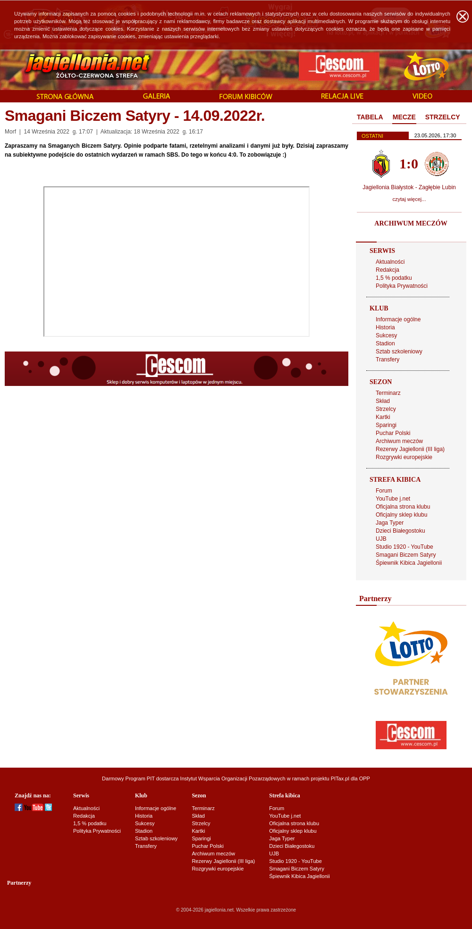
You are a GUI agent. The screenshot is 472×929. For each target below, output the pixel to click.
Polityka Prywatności (402, 286)
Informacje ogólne (398, 319)
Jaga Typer (390, 522)
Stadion (385, 343)
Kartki (383, 417)
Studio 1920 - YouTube (404, 547)
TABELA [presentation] (370, 117)
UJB (381, 539)
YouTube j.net (393, 498)
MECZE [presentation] (404, 117)
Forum (384, 490)
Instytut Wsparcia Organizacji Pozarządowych (233, 778)
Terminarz (388, 393)
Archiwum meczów (399, 441)
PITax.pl (340, 778)
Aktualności (390, 262)
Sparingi (386, 425)
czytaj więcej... (409, 199)
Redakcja (387, 270)
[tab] (370, 117)
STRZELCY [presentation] (442, 117)
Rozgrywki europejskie (404, 457)
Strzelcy (386, 409)
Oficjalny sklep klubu (401, 514)
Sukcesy (386, 335)
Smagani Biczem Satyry (406, 555)
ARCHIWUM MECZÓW (410, 223)
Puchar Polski (393, 433)
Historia (385, 327)
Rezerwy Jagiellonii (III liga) (410, 449)
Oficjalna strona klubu (403, 506)
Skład (383, 401)
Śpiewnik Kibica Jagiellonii (409, 563)
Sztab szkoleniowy (399, 351)
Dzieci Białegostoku (400, 530)
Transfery (387, 359)
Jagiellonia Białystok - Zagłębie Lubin (408, 187)
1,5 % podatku (394, 278)
